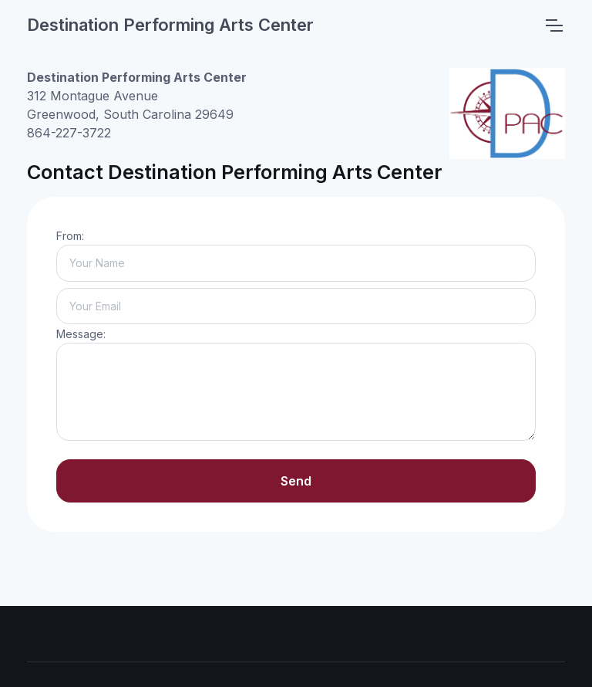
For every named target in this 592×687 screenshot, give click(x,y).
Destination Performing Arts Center (170, 25)
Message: (81, 333)
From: (70, 235)
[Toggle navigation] (553, 25)
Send (296, 481)
